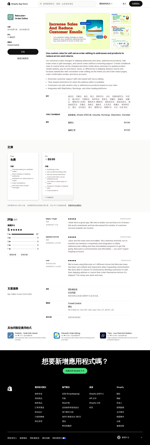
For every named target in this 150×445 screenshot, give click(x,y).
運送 (64, 421)
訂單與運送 (39, 407)
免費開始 (136, 3)
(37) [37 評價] (13, 37)
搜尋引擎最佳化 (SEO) (71, 417)
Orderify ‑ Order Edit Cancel (26, 333)
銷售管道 (38, 394)
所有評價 (24, 255)
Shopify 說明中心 (96, 394)
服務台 (71, 122)
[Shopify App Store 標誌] (18, 3)
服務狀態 (120, 426)
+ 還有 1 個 (121, 43)
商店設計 (38, 412)
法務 (118, 421)
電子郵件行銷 (67, 412)
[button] (29, 336)
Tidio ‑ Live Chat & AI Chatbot (119, 333)
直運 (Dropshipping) (71, 394)
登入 (124, 3)
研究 (91, 407)
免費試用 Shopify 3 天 (75, 371)
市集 (64, 398)
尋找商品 (38, 398)
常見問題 (72, 292)
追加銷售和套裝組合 (70, 407)
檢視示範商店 (23, 58)
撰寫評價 (12, 255)
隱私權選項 (57, 438)
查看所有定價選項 (74, 205)
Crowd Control (13, 45)
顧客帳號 (72, 115)
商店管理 (38, 421)
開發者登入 (12, 438)
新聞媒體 (120, 407)
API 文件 (93, 398)
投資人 (119, 403)
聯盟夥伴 (120, 417)
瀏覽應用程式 (105, 3)
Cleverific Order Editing (70, 333)
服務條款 (23, 438)
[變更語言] (131, 437)
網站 (70, 306)
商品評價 (66, 403)
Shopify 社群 (94, 403)
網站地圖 (46, 438)
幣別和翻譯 (66, 426)
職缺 (118, 398)
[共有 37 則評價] (37, 234)
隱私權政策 (72, 289)
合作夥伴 (120, 412)
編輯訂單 (72, 130)
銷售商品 (38, 403)
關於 (118, 394)
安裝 (23, 52)
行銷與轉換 (39, 417)
